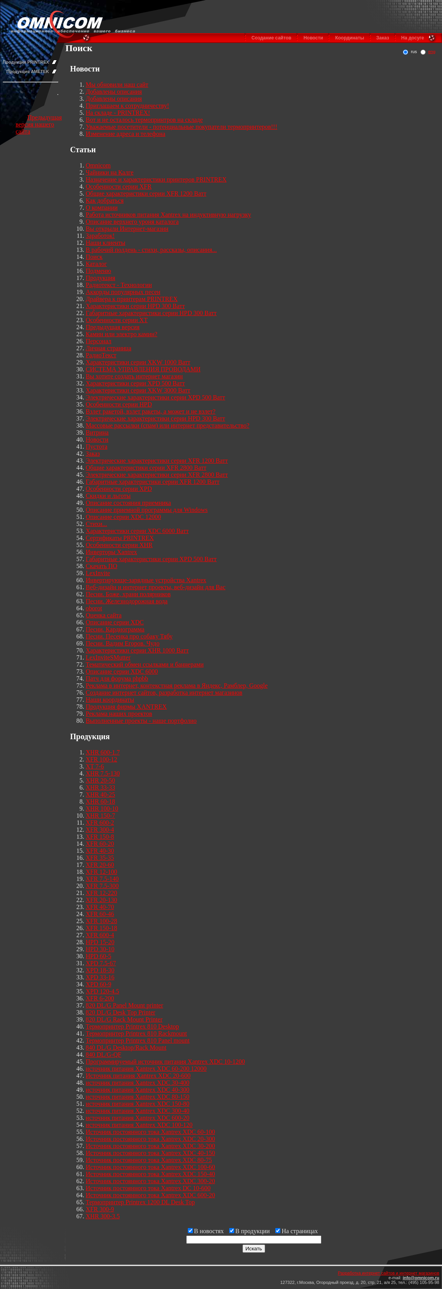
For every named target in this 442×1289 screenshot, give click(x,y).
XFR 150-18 (101, 928)
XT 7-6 (95, 766)
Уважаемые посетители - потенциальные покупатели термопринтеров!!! (181, 126)
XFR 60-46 (100, 914)
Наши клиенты (105, 242)
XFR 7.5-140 (102, 878)
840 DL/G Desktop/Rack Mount (126, 1047)
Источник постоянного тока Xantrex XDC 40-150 (150, 1153)
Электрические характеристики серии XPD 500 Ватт (155, 397)
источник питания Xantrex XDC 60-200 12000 (146, 1068)
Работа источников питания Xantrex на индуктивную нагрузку (168, 214)
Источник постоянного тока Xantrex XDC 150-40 (150, 1174)
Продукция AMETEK (27, 71)
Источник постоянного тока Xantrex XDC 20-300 (150, 1139)
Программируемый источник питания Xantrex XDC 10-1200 (165, 1061)
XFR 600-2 (100, 822)
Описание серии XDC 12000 (123, 516)
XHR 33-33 (100, 787)
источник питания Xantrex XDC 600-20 (138, 1117)
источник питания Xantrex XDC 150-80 (138, 1103)
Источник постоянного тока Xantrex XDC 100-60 (150, 1167)
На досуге (412, 38)
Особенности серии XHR (119, 545)
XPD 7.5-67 (101, 963)
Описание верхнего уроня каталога (132, 221)
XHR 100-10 (102, 808)
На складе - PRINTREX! (118, 112)
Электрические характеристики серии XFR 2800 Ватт (157, 474)
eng (431, 51)
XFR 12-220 (101, 893)
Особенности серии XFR (119, 186)
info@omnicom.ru (421, 1277)
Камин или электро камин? (121, 334)
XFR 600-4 (100, 935)
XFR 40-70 (100, 907)
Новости (313, 38)
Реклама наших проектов (119, 713)
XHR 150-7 (100, 815)
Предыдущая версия (113, 327)
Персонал (99, 341)
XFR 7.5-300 (102, 886)
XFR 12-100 (101, 871)
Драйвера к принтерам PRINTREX (132, 299)
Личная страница (109, 348)
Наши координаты (110, 699)
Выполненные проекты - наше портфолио (141, 720)
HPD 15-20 (100, 942)
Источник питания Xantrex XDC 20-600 (138, 1075)
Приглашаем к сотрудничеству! (127, 105)
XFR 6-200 (100, 998)
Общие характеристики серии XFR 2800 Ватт (146, 467)
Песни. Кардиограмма (115, 629)
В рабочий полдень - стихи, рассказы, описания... (151, 249)
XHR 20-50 (100, 780)
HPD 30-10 (100, 949)
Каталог (96, 263)
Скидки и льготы (108, 495)
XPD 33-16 (100, 977)
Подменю (98, 270)
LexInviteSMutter (108, 657)
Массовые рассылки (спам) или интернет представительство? (168, 425)
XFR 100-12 (101, 759)
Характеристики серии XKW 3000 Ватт (138, 390)
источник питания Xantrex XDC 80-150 (138, 1096)
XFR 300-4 (100, 829)
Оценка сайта (104, 615)
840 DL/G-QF (103, 1054)
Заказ (382, 38)
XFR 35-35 (100, 857)
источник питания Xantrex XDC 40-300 (138, 1089)
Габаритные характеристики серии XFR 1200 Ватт (152, 481)
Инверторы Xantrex (111, 552)
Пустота (97, 446)
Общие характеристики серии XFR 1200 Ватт (146, 193)
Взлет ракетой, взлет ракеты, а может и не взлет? (151, 411)
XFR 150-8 (100, 836)
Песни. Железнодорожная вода (127, 601)
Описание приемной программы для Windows (147, 509)
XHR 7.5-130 (103, 773)
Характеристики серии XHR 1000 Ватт (137, 650)
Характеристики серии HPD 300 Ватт (135, 306)
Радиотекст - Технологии (119, 285)
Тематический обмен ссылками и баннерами (145, 664)
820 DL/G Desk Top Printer (120, 1012)
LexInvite (98, 573)
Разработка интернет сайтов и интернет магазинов (388, 1273)
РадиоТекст (101, 355)
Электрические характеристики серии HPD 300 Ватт (155, 418)
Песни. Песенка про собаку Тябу (129, 636)
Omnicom (98, 165)
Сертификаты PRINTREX (120, 538)
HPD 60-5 (98, 956)
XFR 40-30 (100, 850)
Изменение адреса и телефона (126, 133)
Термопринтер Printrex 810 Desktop (132, 1026)
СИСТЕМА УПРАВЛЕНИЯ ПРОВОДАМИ (143, 369)
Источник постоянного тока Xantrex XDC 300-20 (150, 1181)
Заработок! (100, 235)
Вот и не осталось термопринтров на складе (144, 119)
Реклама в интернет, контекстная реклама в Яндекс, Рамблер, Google (177, 685)
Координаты (349, 38)
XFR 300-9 (100, 1209)
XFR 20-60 (100, 864)
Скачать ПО (102, 566)
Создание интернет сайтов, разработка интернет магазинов (164, 692)
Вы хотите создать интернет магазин (134, 376)
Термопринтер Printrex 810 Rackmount (136, 1033)
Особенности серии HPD (119, 404)
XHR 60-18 (100, 801)
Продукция (101, 278)
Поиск (94, 256)
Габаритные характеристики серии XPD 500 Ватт (151, 559)
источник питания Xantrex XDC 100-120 (139, 1124)
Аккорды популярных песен (123, 292)
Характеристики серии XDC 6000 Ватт (137, 531)
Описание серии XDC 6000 (122, 671)
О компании (102, 207)
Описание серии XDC (115, 622)
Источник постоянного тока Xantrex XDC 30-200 (150, 1146)
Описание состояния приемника (128, 502)
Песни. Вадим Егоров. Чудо (123, 643)
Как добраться (105, 200)
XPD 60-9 (98, 984)
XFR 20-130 (101, 900)
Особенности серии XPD (119, 488)
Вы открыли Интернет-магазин (127, 228)
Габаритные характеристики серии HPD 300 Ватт (151, 313)
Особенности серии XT (117, 320)
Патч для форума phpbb (117, 678)
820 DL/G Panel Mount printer (124, 1005)
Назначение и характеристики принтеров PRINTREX (156, 179)
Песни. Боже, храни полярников (128, 594)
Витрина (97, 432)
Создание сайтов (271, 38)
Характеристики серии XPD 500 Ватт (135, 383)
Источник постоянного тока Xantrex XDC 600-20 (150, 1195)
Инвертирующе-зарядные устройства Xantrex (146, 580)
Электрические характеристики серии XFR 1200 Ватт (157, 460)
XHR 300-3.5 (103, 1216)
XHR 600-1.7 (103, 752)
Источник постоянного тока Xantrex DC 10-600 (148, 1188)
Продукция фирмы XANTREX (126, 706)
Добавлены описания (114, 91)
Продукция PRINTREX (26, 62)
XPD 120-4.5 (102, 991)
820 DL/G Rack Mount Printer (124, 1019)
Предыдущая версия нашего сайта (39, 124)
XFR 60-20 (100, 843)
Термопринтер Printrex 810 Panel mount (138, 1040)
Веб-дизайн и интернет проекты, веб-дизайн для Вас (156, 587)
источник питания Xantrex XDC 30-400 (138, 1082)
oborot (94, 608)
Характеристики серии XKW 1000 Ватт (138, 362)
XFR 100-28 (101, 921)
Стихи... (96, 524)
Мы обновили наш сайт (117, 84)
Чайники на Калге (110, 172)
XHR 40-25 (100, 794)
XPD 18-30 (100, 970)
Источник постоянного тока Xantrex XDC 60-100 (150, 1132)
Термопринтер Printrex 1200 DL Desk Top (140, 1202)
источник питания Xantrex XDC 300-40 (138, 1110)
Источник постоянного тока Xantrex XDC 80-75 (149, 1160)
